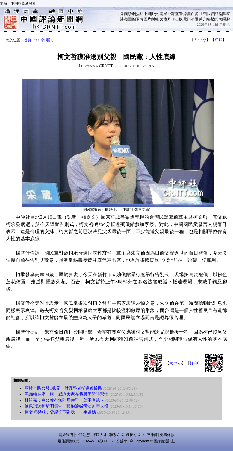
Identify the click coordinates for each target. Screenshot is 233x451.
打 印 (218, 40)
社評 (202, 14)
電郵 (226, 19)
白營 (194, 14)
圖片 (147, 19)
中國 (147, 14)
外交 (155, 14)
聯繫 (210, 19)
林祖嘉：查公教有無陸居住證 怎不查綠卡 (64, 400)
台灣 (171, 14)
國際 (131, 19)
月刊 (171, 19)
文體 (163, 19)
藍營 (179, 14)
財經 (155, 19)
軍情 (139, 19)
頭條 (131, 14)
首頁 (123, 14)
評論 (218, 14)
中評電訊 (45, 40)
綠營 (186, 14)
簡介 (202, 19)
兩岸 (163, 14)
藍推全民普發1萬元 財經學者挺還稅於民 (63, 388)
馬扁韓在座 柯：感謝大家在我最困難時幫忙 (66, 394)
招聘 (218, 19)
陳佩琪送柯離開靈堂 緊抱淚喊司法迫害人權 (66, 406)
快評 (210, 14)
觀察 (226, 14)
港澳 (123, 19)
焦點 (139, 14)
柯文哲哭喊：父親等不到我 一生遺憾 (60, 412)
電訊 (186, 19)
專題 (194, 19)
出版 (179, 19)
